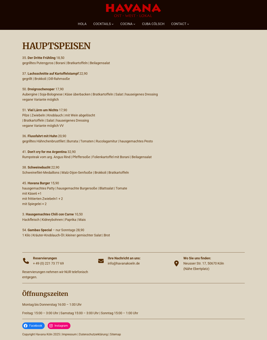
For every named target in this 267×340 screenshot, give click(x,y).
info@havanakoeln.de (124, 263)
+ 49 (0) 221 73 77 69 (48, 263)
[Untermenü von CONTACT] (188, 24)
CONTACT (178, 24)
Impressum (69, 334)
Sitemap (115, 334)
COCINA (126, 24)
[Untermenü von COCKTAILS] (113, 24)
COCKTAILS (102, 24)
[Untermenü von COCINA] (134, 24)
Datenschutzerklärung (93, 334)
